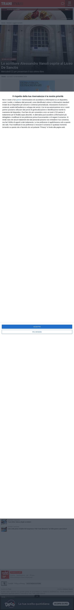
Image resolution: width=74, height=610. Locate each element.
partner (18, 100)
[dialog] (37, 305)
